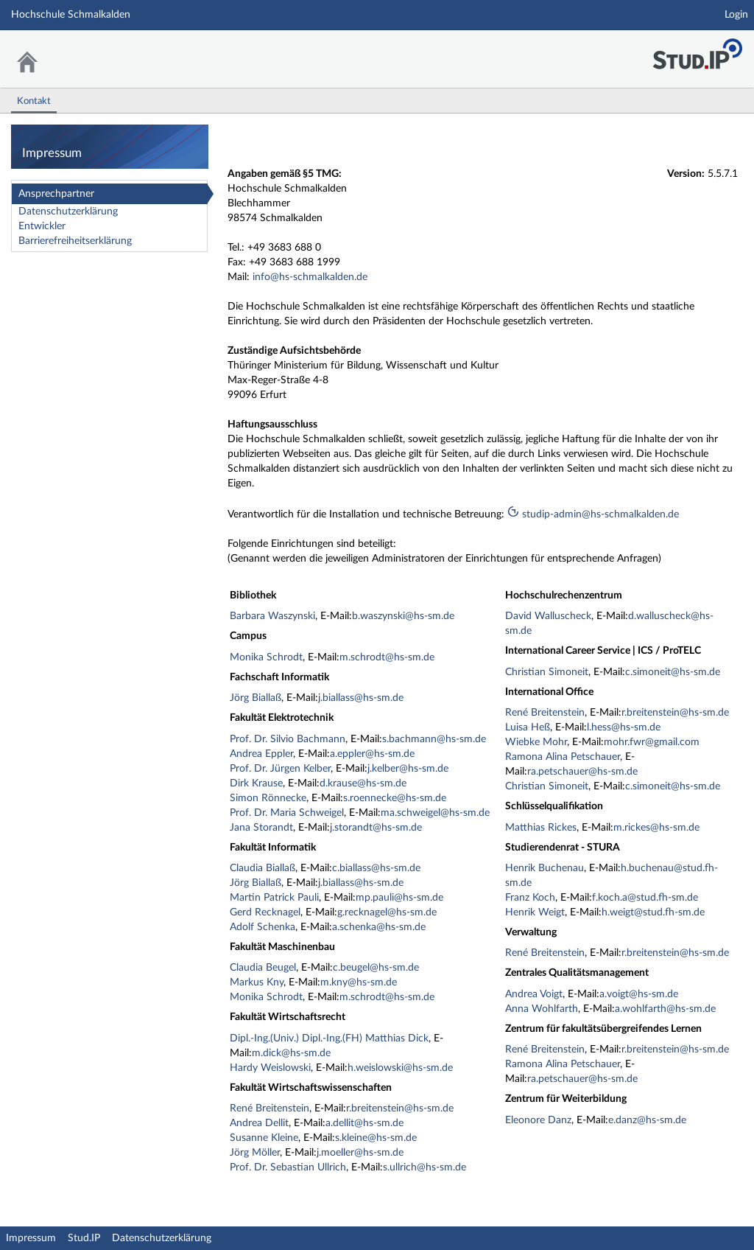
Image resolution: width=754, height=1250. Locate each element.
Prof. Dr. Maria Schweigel (287, 813)
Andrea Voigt (534, 994)
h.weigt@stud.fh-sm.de (653, 912)
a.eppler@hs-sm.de (372, 754)
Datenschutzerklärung (68, 211)
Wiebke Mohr (536, 742)
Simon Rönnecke (268, 798)
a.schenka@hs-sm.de (379, 927)
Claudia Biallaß (262, 868)
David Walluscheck (548, 616)
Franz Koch (530, 898)
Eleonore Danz (538, 1120)
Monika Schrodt (266, 657)
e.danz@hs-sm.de (647, 1120)
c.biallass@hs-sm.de (376, 868)
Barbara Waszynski (272, 616)
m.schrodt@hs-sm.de (386, 657)
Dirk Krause (256, 783)
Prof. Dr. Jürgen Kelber (280, 769)
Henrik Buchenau (544, 868)
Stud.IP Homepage (697, 50)
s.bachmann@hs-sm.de (434, 739)
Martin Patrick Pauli (274, 898)
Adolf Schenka (262, 927)
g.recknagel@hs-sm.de (387, 912)
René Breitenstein (269, 1108)
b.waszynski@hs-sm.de (403, 616)
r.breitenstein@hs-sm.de (400, 1108)
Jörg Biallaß (255, 698)
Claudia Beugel (263, 968)
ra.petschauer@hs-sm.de (582, 772)
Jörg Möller (255, 1153)
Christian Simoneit (546, 672)
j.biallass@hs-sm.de (361, 698)
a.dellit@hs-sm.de (364, 1123)
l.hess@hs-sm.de (623, 727)
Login (736, 15)
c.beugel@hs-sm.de (376, 968)
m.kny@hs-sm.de (358, 982)
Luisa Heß (527, 727)
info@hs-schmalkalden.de (310, 277)
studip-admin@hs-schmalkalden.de (593, 514)
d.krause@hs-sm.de (363, 783)
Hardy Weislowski (270, 1068)
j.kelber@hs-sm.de (407, 769)
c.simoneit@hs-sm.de (672, 672)
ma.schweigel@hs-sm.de (435, 813)
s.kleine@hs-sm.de (376, 1138)
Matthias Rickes (541, 828)
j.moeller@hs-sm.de (360, 1153)
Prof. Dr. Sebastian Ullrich (288, 1167)
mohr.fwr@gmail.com (652, 742)
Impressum (31, 1238)
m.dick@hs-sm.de (291, 1053)
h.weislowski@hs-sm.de (400, 1068)
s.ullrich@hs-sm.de (424, 1167)
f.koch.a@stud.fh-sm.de (645, 898)
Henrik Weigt (535, 912)
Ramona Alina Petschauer (562, 757)
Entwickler (42, 226)
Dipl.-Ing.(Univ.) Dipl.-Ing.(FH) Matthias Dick (329, 1038)
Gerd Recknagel (265, 912)
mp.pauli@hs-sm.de (399, 898)
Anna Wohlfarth (541, 1009)
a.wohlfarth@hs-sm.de (665, 1009)
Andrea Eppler (261, 754)
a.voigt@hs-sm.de (638, 994)
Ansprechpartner (56, 194)
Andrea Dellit (259, 1123)
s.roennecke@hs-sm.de (394, 798)
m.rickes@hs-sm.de (656, 828)
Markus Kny (256, 982)
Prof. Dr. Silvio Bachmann (287, 739)
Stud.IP (84, 1238)
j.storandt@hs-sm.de (376, 828)
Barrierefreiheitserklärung (75, 241)
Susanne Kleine (264, 1138)
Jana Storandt (261, 828)
